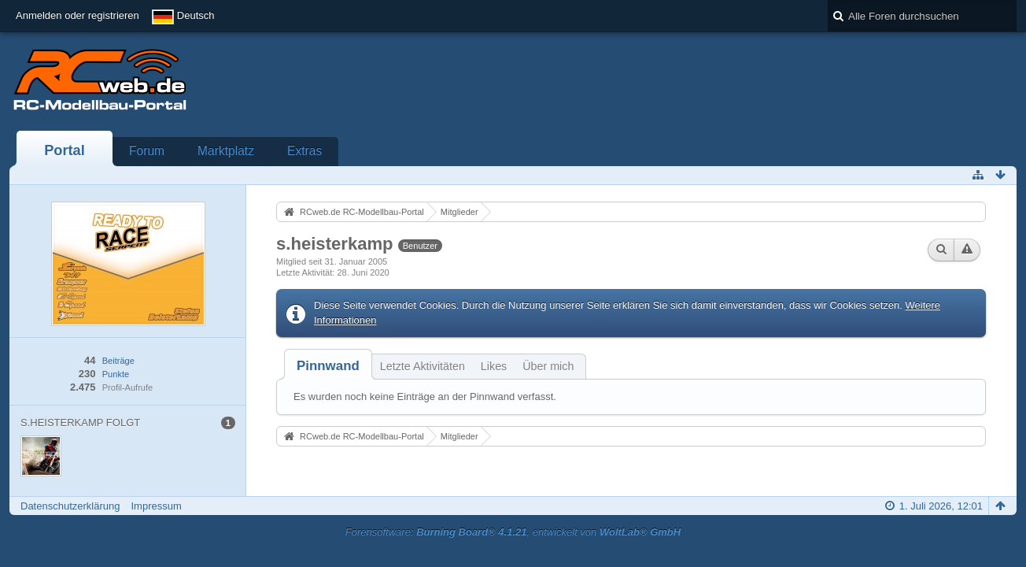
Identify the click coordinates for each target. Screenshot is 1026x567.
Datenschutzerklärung (70, 506)
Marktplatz (225, 151)
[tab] (328, 365)
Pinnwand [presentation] (328, 365)
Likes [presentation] (494, 366)
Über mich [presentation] (548, 366)
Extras (304, 151)
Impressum (156, 506)
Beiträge (118, 360)
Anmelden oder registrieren (77, 15)
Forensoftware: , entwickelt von (513, 532)
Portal (64, 150)
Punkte (115, 374)
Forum (146, 151)
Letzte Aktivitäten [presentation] (422, 366)
